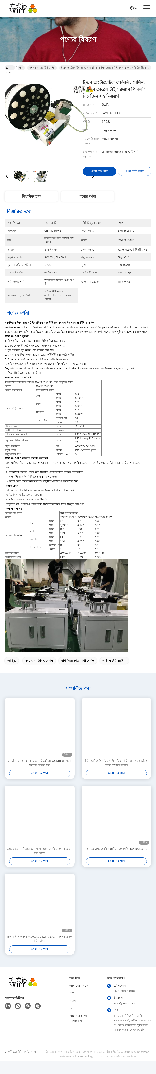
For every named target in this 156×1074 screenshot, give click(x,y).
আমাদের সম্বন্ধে (78, 985)
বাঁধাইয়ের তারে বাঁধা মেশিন (77, 660)
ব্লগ (71, 1008)
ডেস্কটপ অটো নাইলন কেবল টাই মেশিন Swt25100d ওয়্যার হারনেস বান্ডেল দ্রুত (39, 763)
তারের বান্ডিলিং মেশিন (39, 660)
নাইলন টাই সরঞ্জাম (114, 660)
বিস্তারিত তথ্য (31, 196)
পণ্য (21, 67)
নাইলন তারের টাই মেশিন (42, 67)
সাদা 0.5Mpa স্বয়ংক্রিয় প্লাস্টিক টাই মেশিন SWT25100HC (116, 848)
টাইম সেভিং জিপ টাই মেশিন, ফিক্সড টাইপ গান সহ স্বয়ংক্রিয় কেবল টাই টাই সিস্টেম (116, 763)
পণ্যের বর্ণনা (87, 196)
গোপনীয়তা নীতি (14, 1051)
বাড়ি (8, 68)
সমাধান (74, 1000)
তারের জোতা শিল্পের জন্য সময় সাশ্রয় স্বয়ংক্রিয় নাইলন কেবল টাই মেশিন (39, 851)
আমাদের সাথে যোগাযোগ (78, 1018)
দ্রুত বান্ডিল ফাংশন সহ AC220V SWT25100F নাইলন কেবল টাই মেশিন (39, 939)
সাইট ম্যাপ (30, 1051)
